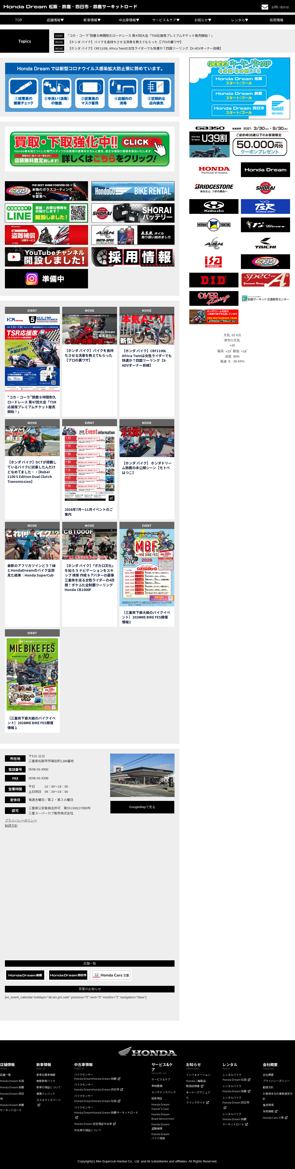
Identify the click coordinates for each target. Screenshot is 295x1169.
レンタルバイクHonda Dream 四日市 (235, 1100)
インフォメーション (198, 1075)
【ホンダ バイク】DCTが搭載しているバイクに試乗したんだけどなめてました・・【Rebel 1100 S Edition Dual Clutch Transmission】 (32, 472)
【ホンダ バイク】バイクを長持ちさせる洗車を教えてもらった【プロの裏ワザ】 (125, 41)
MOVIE (89, 310)
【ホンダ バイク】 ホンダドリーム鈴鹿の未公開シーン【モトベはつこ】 (147, 468)
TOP (18, 20)
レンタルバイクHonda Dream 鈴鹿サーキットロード (234, 1119)
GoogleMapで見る (142, 807)
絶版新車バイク (45, 1081)
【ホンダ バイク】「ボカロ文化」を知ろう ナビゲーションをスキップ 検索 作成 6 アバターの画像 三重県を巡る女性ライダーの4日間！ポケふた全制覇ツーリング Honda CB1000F (90, 577)
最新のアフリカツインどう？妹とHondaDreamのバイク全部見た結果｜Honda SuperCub (31, 570)
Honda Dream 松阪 (12, 1081)
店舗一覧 (5, 1075)
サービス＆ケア (160, 1079)
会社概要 (268, 1075)
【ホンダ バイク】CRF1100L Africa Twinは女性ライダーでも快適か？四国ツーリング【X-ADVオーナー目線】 (145, 48)
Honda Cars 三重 (273, 1117)
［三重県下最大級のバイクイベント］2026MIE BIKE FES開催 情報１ (32, 723)
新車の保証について (48, 1087)
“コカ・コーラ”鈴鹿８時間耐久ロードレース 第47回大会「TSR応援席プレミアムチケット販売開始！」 (141, 35)
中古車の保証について (87, 1130)
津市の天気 (232, 340)
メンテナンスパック (163, 1092)
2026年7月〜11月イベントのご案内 (89, 512)
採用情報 (276, 20)
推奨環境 (268, 1105)
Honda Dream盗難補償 (160, 1126)
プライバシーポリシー (21, 820)
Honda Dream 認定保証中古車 (93, 1124)
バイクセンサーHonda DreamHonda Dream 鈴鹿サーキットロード (106, 1109)
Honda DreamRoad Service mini (162, 1116)
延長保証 (156, 1098)
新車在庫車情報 (45, 1075)
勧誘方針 (11, 825)
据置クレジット (45, 1093)
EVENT (32, 310)
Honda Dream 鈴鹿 (12, 1087)
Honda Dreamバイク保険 (160, 1136)
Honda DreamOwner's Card (160, 1106)
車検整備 (156, 1086)
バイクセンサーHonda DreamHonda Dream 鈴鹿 (95, 1076)
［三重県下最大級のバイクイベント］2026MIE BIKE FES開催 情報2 (146, 617)
